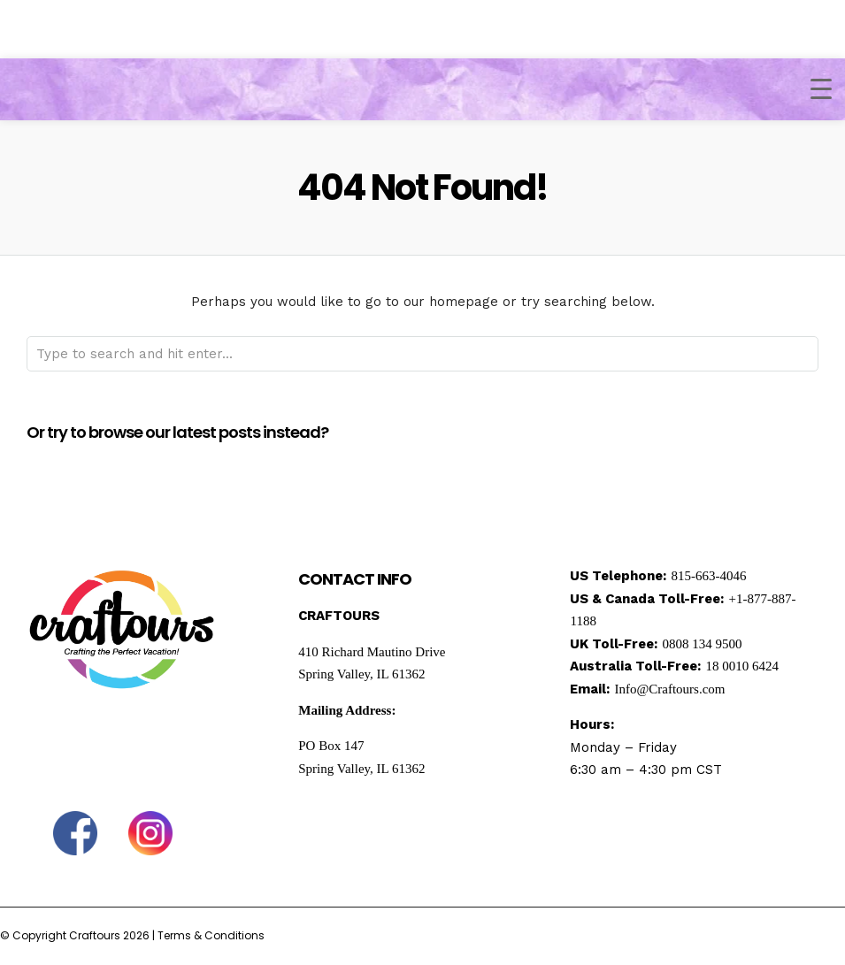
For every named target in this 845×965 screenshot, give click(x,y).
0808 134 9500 (701, 644)
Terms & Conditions (211, 935)
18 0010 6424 (742, 666)
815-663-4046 (708, 576)
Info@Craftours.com (669, 689)
